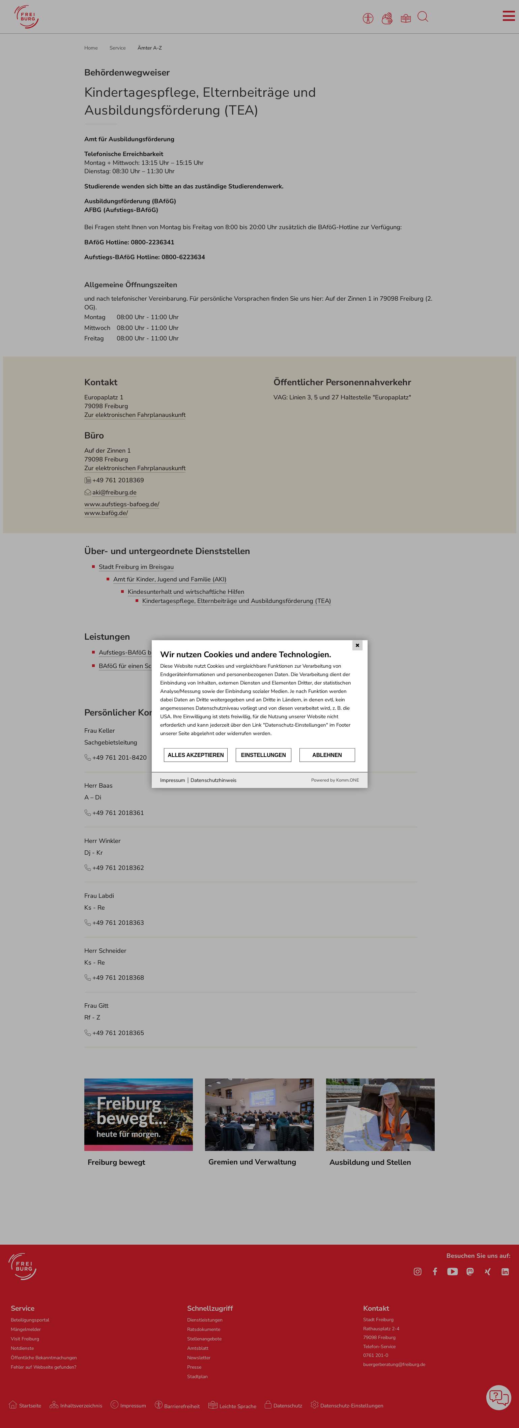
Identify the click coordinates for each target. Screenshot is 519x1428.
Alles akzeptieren (196, 755)
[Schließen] (357, 645)
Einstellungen (263, 755)
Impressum (172, 780)
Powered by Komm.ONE (335, 780)
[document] (259, 698)
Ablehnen (327, 755)
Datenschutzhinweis (213, 780)
